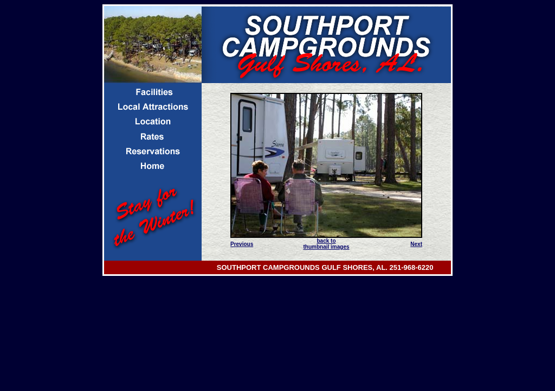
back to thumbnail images (326, 244)
